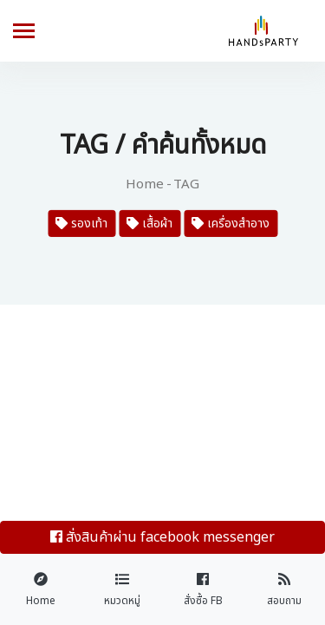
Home (145, 184)
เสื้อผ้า (149, 223)
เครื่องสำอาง (231, 223)
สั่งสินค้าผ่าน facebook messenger (162, 537)
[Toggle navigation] (24, 32)
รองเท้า (81, 223)
